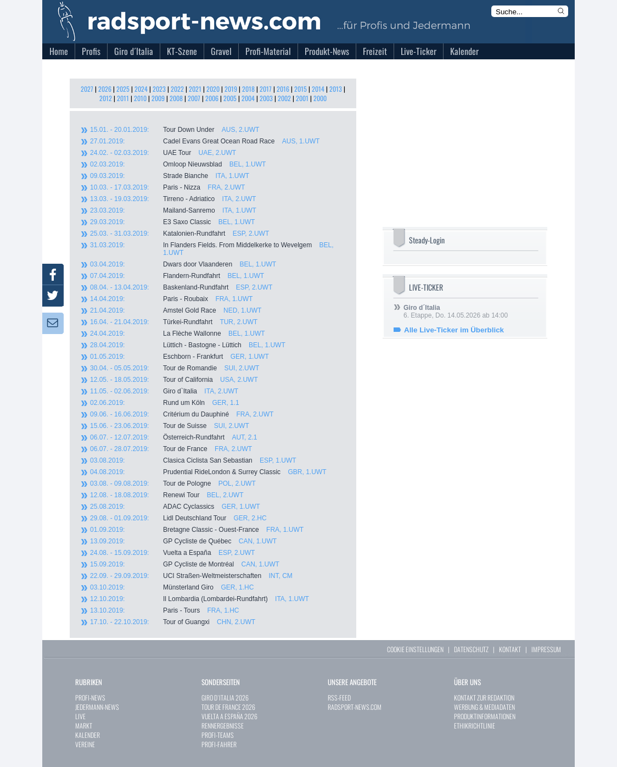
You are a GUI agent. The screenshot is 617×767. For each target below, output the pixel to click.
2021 (195, 88)
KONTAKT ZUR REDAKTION (484, 697)
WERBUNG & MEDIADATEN (484, 707)
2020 (213, 88)
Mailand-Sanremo (173, 210)
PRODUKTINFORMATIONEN (484, 716)
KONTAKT (510, 649)
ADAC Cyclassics (175, 506)
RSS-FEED (339, 697)
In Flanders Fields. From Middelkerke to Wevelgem (212, 249)
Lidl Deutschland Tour (178, 518)
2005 (230, 98)
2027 (87, 88)
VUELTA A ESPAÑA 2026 (229, 716)
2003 (266, 98)
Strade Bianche (169, 176)
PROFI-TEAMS (217, 735)
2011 (123, 98)
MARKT (83, 725)
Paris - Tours (164, 610)
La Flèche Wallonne (177, 333)
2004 (248, 98)
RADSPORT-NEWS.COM (355, 707)
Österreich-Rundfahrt (173, 437)
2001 (302, 98)
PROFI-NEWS (90, 697)
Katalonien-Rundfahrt (179, 233)
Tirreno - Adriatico (173, 199)
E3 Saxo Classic (172, 222)
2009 (158, 98)
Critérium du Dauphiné (181, 414)
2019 (231, 88)
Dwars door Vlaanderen (183, 264)
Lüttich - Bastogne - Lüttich (187, 345)
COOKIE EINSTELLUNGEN (415, 649)
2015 (300, 88)
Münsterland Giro (172, 587)
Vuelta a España (172, 553)
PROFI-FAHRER (219, 744)
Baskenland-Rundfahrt (181, 287)
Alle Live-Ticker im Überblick (454, 330)
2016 (283, 88)
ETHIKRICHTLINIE (474, 725)
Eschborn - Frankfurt (179, 356)
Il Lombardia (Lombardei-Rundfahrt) (199, 599)
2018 (248, 88)
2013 (335, 88)
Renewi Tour (167, 495)
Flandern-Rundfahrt (177, 276)
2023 (159, 88)
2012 (105, 98)
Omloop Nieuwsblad (178, 164)
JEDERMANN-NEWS (97, 707)
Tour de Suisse (169, 426)
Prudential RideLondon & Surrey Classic (208, 472)
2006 (211, 98)
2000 (320, 98)
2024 (141, 88)
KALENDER (87, 735)
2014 (318, 88)
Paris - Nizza (167, 187)
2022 (177, 88)
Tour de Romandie (174, 368)
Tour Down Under (174, 130)
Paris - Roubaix (171, 299)
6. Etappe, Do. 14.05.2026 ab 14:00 (455, 311)
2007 (194, 98)
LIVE (80, 716)
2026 (104, 88)
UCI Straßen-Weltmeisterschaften (191, 576)
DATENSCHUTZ (471, 649)
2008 (176, 98)
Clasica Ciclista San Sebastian (193, 460)
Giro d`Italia (164, 391)
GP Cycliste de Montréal (184, 564)
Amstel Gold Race (175, 310)
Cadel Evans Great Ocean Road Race (204, 141)
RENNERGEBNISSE (222, 725)
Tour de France (171, 449)
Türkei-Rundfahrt (173, 322)
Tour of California (174, 379)
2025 (123, 88)
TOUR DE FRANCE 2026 (228, 707)
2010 (140, 98)
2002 (284, 98)
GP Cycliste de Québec (183, 541)
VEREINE (85, 744)
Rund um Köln (164, 403)
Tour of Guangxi (172, 622)
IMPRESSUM (546, 649)
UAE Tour (163, 153)
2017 (266, 88)
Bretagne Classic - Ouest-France (197, 529)
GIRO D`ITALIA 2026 (225, 697)
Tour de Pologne (173, 483)
